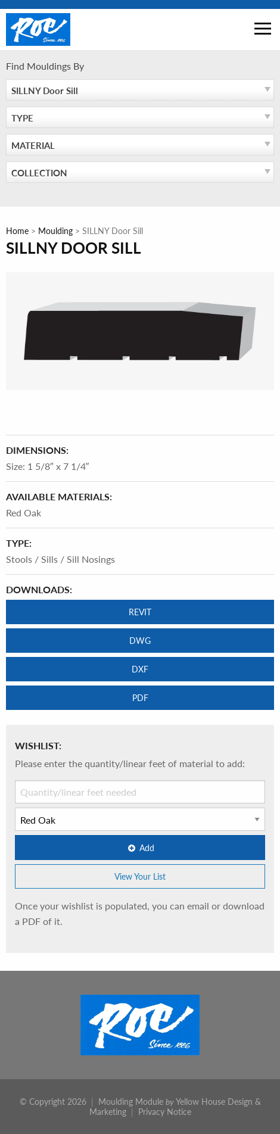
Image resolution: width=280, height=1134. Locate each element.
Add (140, 847)
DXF (140, 669)
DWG (140, 640)
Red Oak (23, 512)
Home (17, 230)
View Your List (140, 876)
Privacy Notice (164, 1111)
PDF (140, 697)
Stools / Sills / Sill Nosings (60, 559)
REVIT (140, 612)
